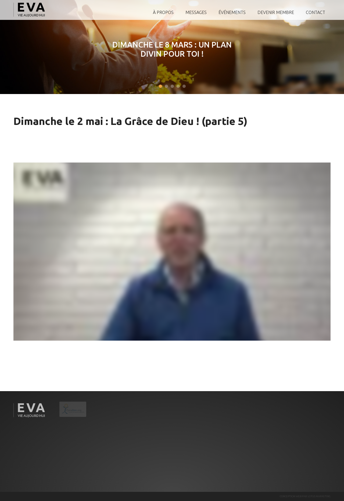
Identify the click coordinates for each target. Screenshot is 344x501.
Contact (315, 12)
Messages (196, 12)
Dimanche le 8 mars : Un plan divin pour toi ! (172, 49)
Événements (232, 12)
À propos (163, 12)
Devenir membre (275, 12)
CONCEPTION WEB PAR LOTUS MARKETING (305, 496)
